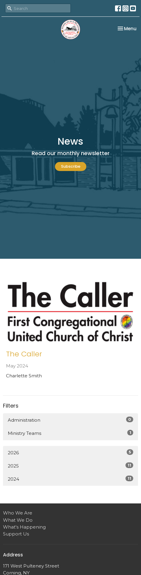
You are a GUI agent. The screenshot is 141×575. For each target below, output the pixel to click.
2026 (70, 452)
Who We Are (17, 513)
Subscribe (70, 166)
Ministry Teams (70, 433)
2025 (70, 465)
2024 (70, 479)
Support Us (16, 534)
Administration (70, 420)
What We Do (18, 520)
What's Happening (24, 527)
